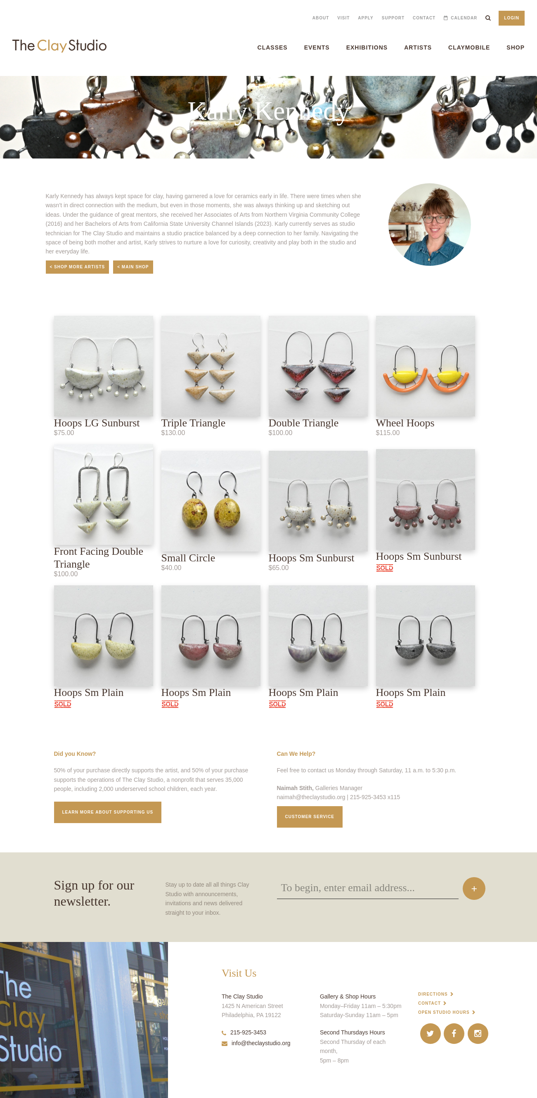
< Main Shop (133, 267)
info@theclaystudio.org (256, 1043)
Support (393, 18)
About (320, 18)
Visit (343, 18)
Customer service (310, 816)
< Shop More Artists (77, 267)
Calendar (464, 18)
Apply (365, 18)
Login (511, 18)
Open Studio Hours (444, 1012)
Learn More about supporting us (108, 812)
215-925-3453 (244, 1032)
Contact (424, 18)
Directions (433, 994)
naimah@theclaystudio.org (311, 797)
